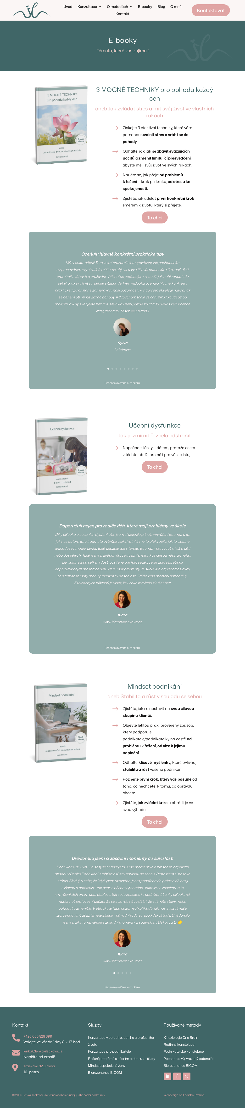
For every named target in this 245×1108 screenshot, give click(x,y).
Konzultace (87, 7)
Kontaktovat (211, 10)
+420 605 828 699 (37, 1036)
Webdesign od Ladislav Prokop (184, 1095)
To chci (154, 217)
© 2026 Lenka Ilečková (27, 1095)
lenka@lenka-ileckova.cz (42, 1051)
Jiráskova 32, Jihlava (39, 1066)
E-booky (145, 7)
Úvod (67, 7)
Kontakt (122, 14)
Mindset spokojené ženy (106, 1065)
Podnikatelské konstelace (184, 1051)
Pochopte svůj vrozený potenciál (188, 1058)
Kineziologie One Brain (181, 1037)
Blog (161, 7)
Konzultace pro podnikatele (109, 1051)
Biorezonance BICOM (105, 1072)
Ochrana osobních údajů (60, 1095)
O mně (175, 7)
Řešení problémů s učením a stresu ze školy (121, 1058)
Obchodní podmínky (91, 1095)
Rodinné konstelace (179, 1044)
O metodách (117, 7)
